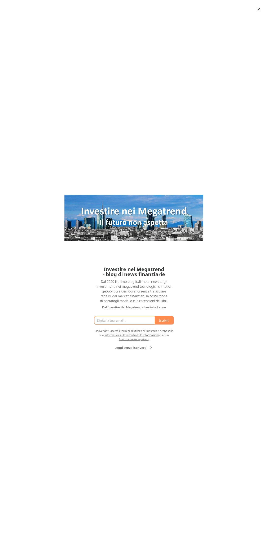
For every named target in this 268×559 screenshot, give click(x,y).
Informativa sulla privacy (134, 339)
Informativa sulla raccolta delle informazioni (131, 335)
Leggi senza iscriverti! (134, 347)
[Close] (259, 9)
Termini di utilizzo (131, 331)
